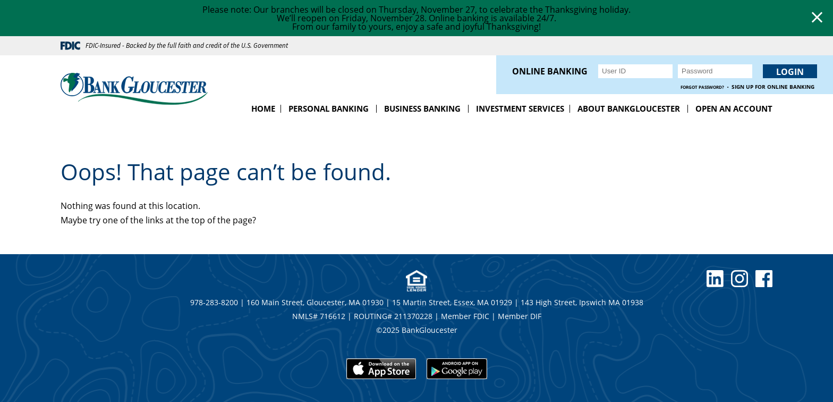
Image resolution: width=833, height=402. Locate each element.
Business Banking (422, 108)
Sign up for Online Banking (773, 86)
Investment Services (520, 108)
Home (263, 108)
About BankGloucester (628, 108)
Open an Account (733, 108)
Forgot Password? (702, 87)
